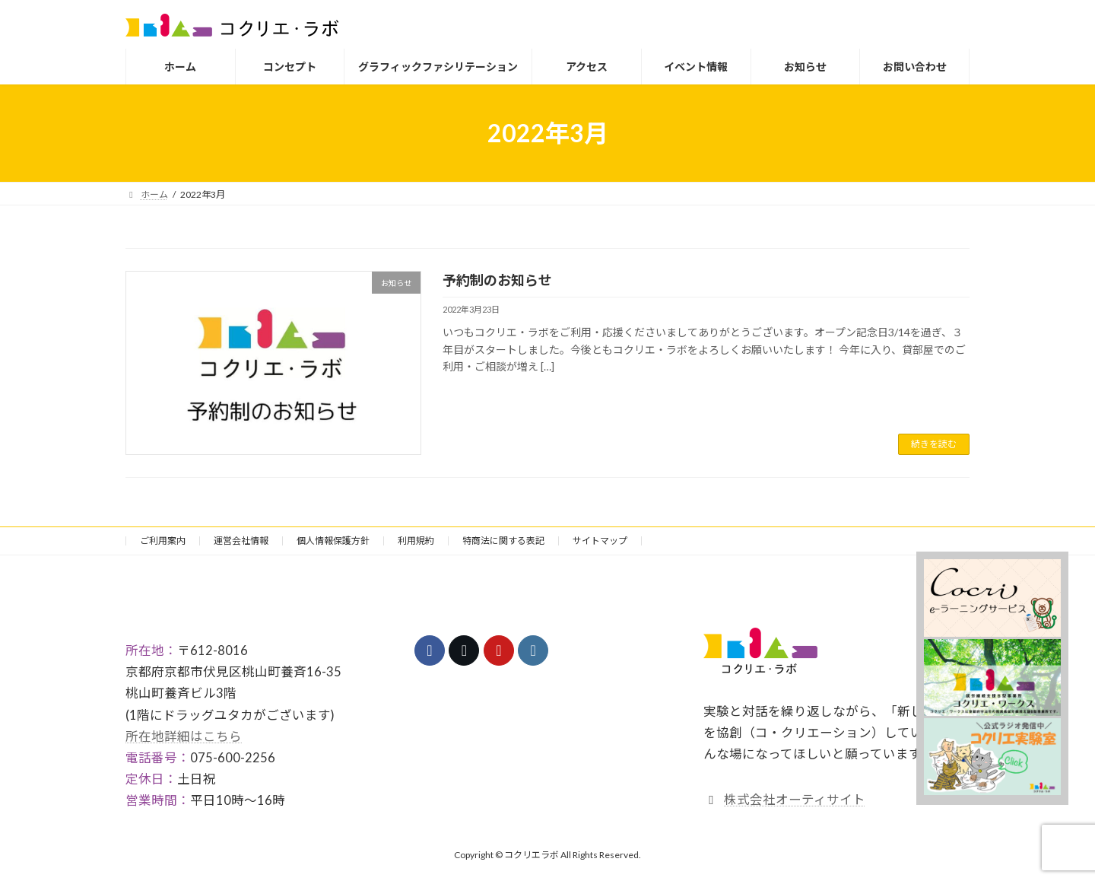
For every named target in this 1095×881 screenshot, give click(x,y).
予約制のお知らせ (497, 280)
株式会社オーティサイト (794, 799)
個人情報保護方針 (333, 540)
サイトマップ (600, 540)
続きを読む (934, 444)
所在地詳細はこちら (183, 736)
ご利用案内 (163, 540)
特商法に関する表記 (503, 540)
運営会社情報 (241, 540)
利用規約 (416, 540)
